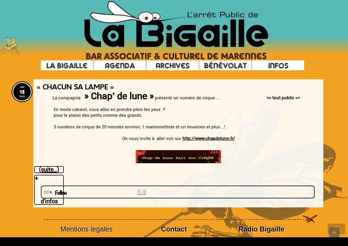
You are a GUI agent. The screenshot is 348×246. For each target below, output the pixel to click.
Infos (278, 65)
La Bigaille (67, 65)
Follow (54, 193)
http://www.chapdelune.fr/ (208, 138)
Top (334, 232)
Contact (174, 229)
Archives (172, 65)
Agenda (120, 65)
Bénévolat (225, 65)
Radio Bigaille (261, 229)
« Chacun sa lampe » (75, 87)
